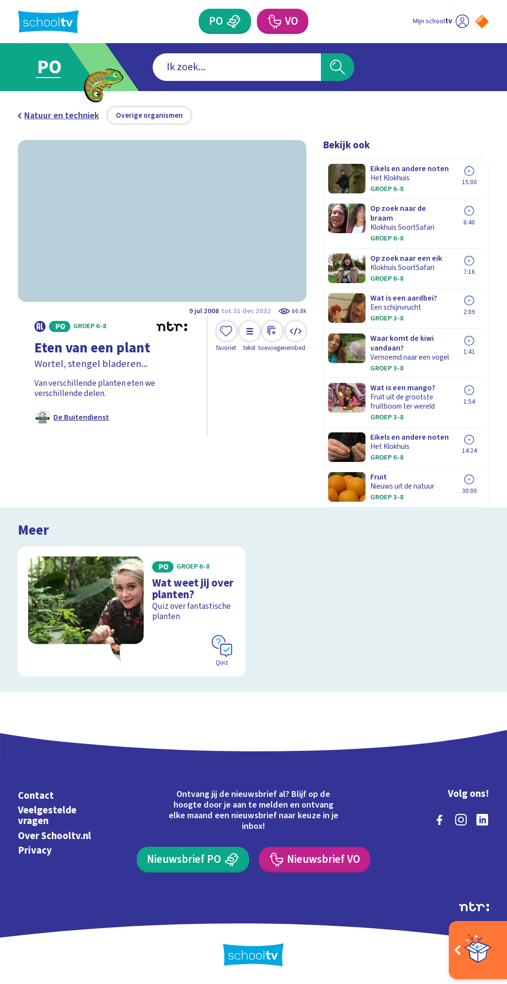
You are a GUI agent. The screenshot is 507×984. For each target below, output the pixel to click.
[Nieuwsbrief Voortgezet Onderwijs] (314, 859)
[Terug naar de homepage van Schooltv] (48, 21)
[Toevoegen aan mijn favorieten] (226, 336)
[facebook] (439, 819)
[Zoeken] (337, 67)
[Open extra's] (478, 950)
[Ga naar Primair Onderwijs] (63, 67)
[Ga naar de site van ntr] (474, 906)
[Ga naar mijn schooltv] (441, 21)
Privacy (35, 850)
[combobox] (237, 67)
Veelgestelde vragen (47, 815)
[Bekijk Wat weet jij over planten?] (131, 611)
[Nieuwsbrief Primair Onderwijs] (193, 859)
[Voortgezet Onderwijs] (282, 21)
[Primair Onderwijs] (225, 21)
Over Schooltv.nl (54, 836)
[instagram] (461, 819)
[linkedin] (482, 819)
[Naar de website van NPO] (482, 22)
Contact (36, 796)
